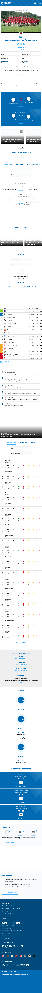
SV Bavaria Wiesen (10, 336)
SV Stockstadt (9, 351)
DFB (6, 972)
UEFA (10, 972)
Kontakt (4, 918)
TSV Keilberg (9, 339)
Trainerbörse (5, 935)
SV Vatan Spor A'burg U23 (12, 345)
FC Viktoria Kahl (10, 348)
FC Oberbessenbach (11, 333)
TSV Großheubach (10, 342)
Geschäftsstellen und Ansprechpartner (12, 908)
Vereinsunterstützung (7, 913)
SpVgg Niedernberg (11, 317)
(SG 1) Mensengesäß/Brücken (13, 355)
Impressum (25, 974)
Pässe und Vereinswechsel (9, 925)
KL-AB (23, 58)
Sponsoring (5, 911)
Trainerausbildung (6, 928)
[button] (18, 44)
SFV (2, 972)
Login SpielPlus (6, 938)
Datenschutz (17, 974)
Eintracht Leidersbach (11, 323)
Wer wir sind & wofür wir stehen (10, 906)
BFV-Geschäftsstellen (7, 933)
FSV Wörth (9, 358)
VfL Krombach (10, 330)
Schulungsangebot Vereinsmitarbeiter (12, 930)
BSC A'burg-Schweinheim (12, 311)
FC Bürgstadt (9, 314)
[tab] (8, 164)
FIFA (15, 972)
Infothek (4, 916)
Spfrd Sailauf (9, 326)
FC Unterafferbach (10, 320)
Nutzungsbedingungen (7, 974)
